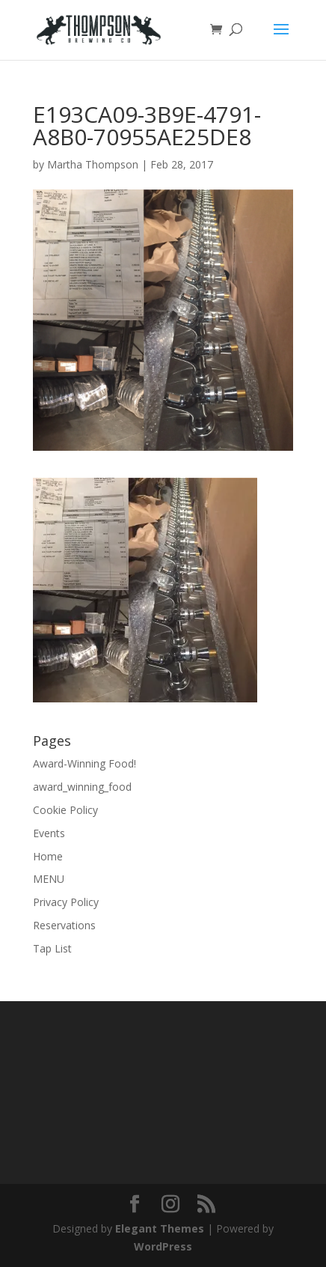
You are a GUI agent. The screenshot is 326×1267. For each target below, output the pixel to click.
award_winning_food (82, 787)
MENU (48, 879)
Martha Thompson (92, 164)
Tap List (52, 948)
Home (48, 856)
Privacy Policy (66, 902)
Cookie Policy (65, 810)
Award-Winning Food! (84, 763)
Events (49, 833)
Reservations (64, 925)
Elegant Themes (159, 1228)
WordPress (163, 1246)
